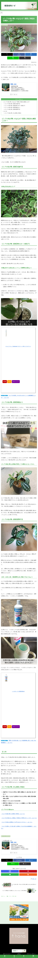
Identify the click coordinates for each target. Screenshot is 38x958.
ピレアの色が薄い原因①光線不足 (12, 103)
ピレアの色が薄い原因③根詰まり (12, 107)
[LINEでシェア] (13, 58)
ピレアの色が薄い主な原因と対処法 (13, 113)
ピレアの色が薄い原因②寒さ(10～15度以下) (15, 105)
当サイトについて (6, 953)
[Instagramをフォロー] (11, 94)
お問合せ (19, 953)
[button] (25, 58)
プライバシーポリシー (31, 953)
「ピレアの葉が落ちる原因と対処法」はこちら (13, 814)
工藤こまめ (13, 84)
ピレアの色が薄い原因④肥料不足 (12, 109)
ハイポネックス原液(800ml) (18, 691)
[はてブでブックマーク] (31, 54)
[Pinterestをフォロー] (13, 94)
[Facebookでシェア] (19, 54)
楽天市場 (4, 381)
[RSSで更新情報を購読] (16, 94)
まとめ (5, 111)
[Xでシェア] (7, 54)
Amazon (9, 381)
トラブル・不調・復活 (5, 836)
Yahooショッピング (16, 381)
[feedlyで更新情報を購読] (15, 94)
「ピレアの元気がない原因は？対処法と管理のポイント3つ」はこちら (19, 818)
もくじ (17, 99)
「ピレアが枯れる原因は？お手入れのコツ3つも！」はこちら (16, 822)
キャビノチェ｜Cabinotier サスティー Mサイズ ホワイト (18, 346)
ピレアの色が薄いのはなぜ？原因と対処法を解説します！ (17, 101)
